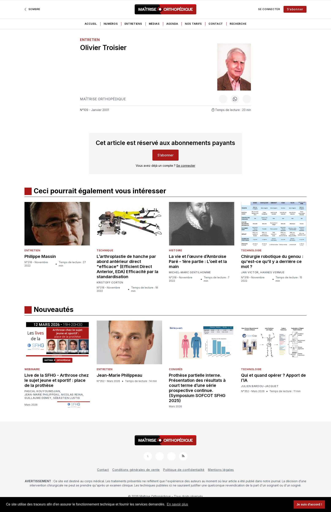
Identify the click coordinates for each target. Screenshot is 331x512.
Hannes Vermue (272, 272)
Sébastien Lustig (66, 398)
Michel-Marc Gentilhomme (190, 272)
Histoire (175, 250)
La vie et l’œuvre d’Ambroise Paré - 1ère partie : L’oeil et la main (198, 261)
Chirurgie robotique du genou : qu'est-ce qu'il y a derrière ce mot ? (272, 261)
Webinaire (32, 369)
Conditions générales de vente (136, 469)
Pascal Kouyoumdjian (42, 391)
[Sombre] (32, 9)
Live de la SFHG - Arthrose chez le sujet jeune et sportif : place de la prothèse (56, 380)
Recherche (238, 23)
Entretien (90, 40)
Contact (216, 23)
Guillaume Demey (38, 398)
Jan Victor (250, 272)
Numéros (111, 23)
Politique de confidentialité (184, 469)
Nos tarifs (193, 23)
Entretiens (133, 23)
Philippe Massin (40, 256)
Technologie (251, 250)
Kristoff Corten (110, 282)
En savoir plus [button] (177, 504)
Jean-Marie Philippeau (41, 394)
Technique (105, 250)
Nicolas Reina (72, 394)
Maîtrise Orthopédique (103, 99)
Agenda (172, 23)
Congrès (176, 369)
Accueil (91, 23)
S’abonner (295, 9)
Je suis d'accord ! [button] (309, 504)
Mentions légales (221, 469)
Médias (154, 23)
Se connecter (269, 9)
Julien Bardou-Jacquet (260, 386)
